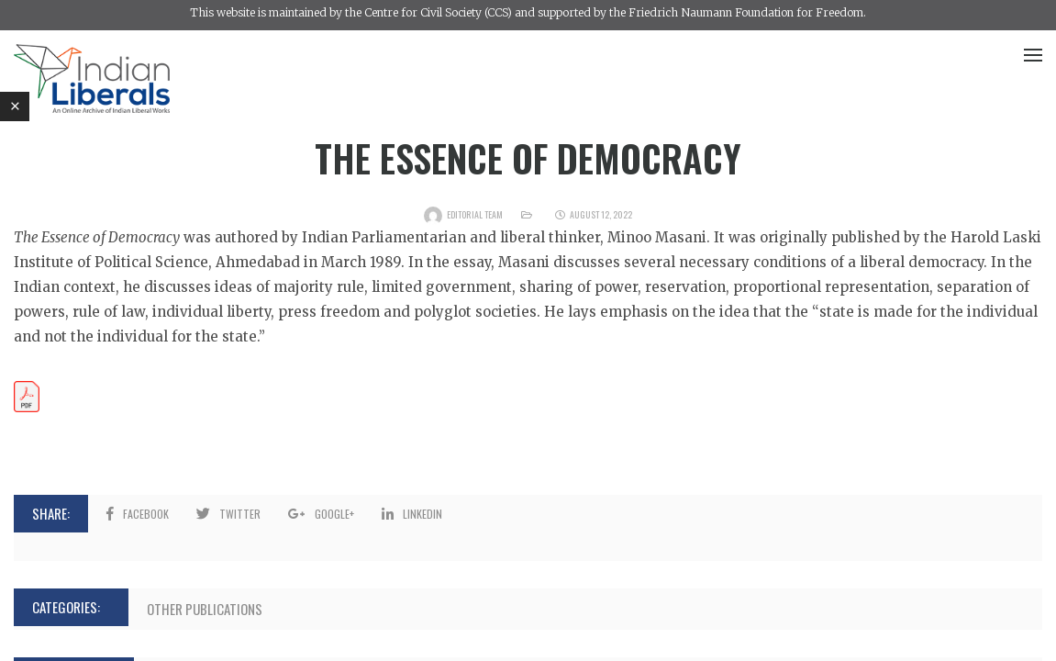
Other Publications (204, 609)
